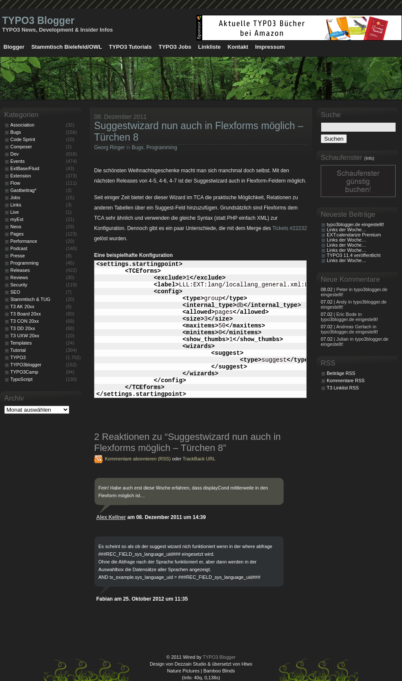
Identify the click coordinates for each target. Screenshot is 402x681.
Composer (21, 146)
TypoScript (21, 379)
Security (18, 284)
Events (17, 161)
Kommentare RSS (346, 380)
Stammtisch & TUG (30, 299)
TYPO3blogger (25, 364)
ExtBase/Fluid (24, 168)
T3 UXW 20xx (24, 335)
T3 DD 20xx (22, 328)
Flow (15, 183)
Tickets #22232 (289, 228)
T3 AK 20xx (22, 306)
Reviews (19, 277)
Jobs (15, 197)
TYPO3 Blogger (38, 20)
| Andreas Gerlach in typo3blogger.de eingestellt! (349, 329)
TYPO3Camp (24, 371)
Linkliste (209, 47)
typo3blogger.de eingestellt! (355, 224)
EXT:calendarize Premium (354, 234)
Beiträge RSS (341, 373)
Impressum (269, 47)
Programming (161, 147)
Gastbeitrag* (23, 190)
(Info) (369, 158)
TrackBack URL (199, 458)
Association (22, 124)
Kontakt (238, 47)
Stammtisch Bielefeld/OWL (66, 47)
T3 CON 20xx (24, 321)
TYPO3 (18, 357)
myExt (17, 219)
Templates (21, 342)
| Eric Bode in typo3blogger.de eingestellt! (349, 317)
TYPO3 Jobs (175, 47)
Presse (17, 255)
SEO (15, 292)
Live (14, 212)
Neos (15, 226)
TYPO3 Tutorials (130, 47)
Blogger (13, 47)
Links (15, 204)
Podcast (18, 248)
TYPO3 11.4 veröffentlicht (354, 255)
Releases (20, 270)
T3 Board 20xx (25, 313)
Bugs (137, 147)
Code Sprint (22, 139)
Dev (14, 153)
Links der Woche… (347, 229)
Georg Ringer (109, 147)
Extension (20, 175)
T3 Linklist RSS (343, 387)
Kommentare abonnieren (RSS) (138, 458)
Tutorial (18, 350)
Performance (23, 241)
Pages (17, 233)
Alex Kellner (111, 517)
